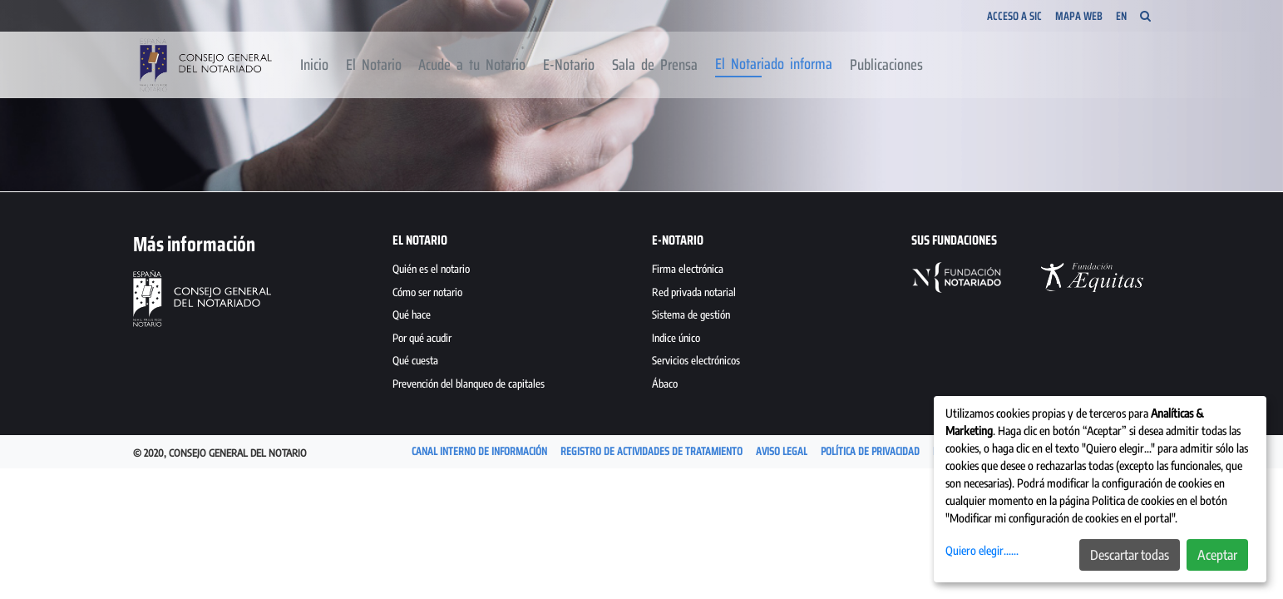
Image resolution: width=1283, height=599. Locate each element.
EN (1121, 16)
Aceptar (1217, 555)
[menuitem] (315, 65)
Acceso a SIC (1014, 16)
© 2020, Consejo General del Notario (220, 453)
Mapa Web (1079, 16)
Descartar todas (1129, 555)
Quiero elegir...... (982, 550)
